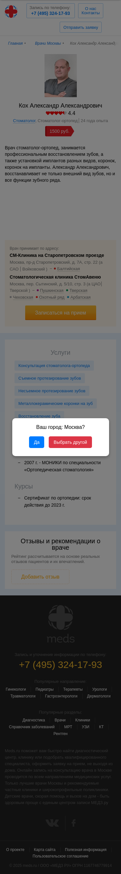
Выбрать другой (70, 442)
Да (36, 442)
